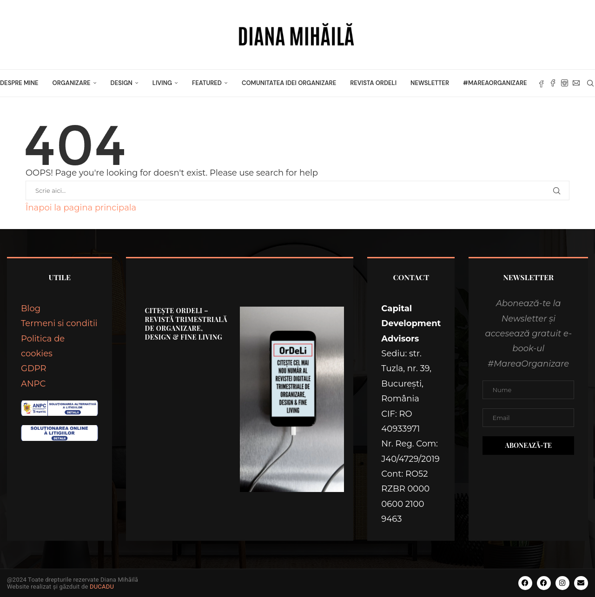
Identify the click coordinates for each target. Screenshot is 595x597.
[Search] (590, 83)
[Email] (576, 83)
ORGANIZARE (72, 83)
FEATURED (207, 83)
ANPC (33, 384)
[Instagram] (564, 83)
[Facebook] (552, 83)
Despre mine (19, 83)
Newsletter (429, 83)
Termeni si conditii (59, 323)
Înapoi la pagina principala (81, 208)
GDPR (33, 368)
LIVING (162, 83)
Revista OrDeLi (373, 83)
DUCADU (102, 586)
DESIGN (121, 83)
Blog (30, 308)
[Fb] (541, 83)
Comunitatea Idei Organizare (289, 83)
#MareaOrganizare (495, 83)
